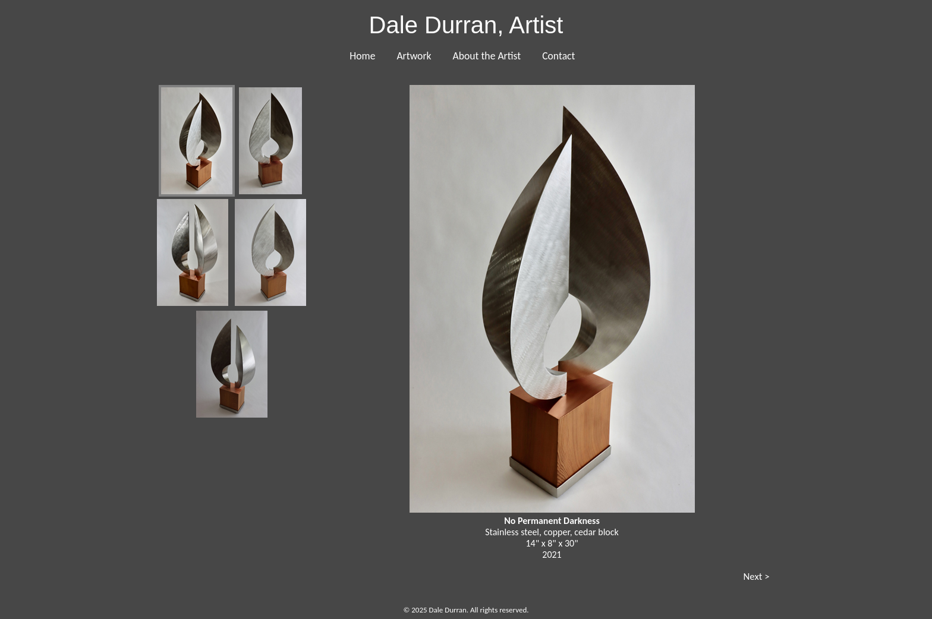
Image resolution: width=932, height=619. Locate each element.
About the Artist (487, 55)
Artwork (413, 55)
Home (362, 55)
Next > (756, 576)
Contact (558, 55)
